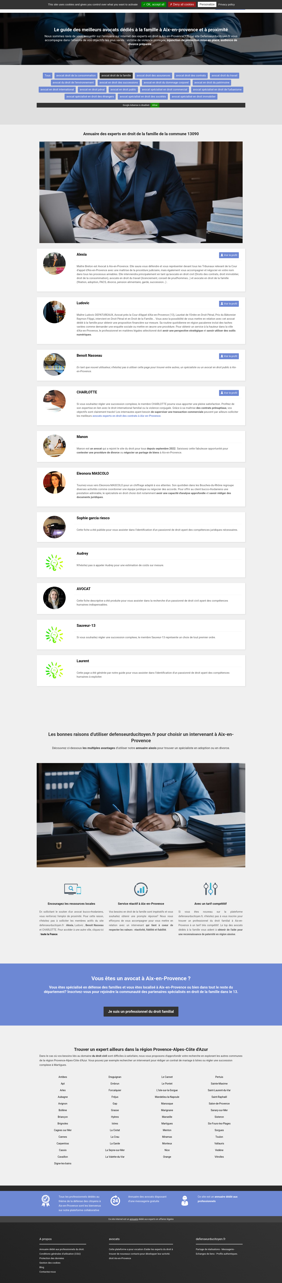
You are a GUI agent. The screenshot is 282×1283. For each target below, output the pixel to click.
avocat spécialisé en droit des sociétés (143, 96)
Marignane (167, 1110)
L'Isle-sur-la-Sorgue (167, 1090)
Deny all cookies (182, 4)
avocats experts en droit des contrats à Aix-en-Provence (126, 415)
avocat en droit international (57, 89)
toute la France (49, 934)
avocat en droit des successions (118, 82)
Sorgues (219, 1130)
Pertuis (219, 1077)
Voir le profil (229, 255)
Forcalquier (115, 1090)
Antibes (62, 1077)
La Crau (115, 1136)
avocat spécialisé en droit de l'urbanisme (217, 89)
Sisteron (219, 1116)
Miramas (167, 1136)
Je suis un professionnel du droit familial (141, 1011)
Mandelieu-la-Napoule (167, 1096)
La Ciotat (115, 1130)
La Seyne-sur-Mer (115, 1150)
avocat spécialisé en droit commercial (164, 89)
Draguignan (114, 1077)
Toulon (219, 1136)
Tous (48, 75)
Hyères (115, 1116)
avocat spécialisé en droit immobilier (194, 96)
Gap (115, 1103)
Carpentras (63, 1143)
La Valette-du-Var (115, 1156)
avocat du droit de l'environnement (73, 82)
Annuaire (44, 1249)
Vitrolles (219, 1156)
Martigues (167, 1123)
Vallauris (219, 1143)
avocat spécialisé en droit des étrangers (90, 96)
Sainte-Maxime (219, 1083)
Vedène (219, 1150)
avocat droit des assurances (153, 75)
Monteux (167, 1143)
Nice (167, 1150)
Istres (115, 1123)
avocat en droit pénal (92, 89)
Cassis (63, 1150)
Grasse (115, 1110)
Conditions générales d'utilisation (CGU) (60, 1253)
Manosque (167, 1103)
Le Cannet (167, 1077)
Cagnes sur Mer (63, 1130)
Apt (63, 1083)
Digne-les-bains (62, 1163)
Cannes (63, 1136)
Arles (63, 1090)
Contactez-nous (47, 1271)
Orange (167, 1156)
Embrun (115, 1083)
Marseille (167, 1116)
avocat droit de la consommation (76, 75)
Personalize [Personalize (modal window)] (207, 4)
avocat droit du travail (224, 75)
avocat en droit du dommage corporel (166, 82)
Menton (167, 1130)
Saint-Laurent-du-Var (219, 1090)
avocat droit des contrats (191, 75)
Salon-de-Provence (219, 1103)
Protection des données (51, 1258)
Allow (155, 105)
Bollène (63, 1110)
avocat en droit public (123, 89)
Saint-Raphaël (219, 1096)
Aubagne (63, 1096)
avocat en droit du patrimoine (211, 82)
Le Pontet (167, 1083)
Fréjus (115, 1096)
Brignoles (63, 1123)
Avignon (62, 1103)
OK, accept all (153, 4)
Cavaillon (63, 1156)
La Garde (115, 1143)
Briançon (63, 1116)
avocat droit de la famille (116, 75)
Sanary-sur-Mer (219, 1110)
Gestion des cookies (49, 1262)
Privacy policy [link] (226, 4)
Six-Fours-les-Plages (219, 1123)
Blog (41, 1267)
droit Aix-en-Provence (120, 1258)
